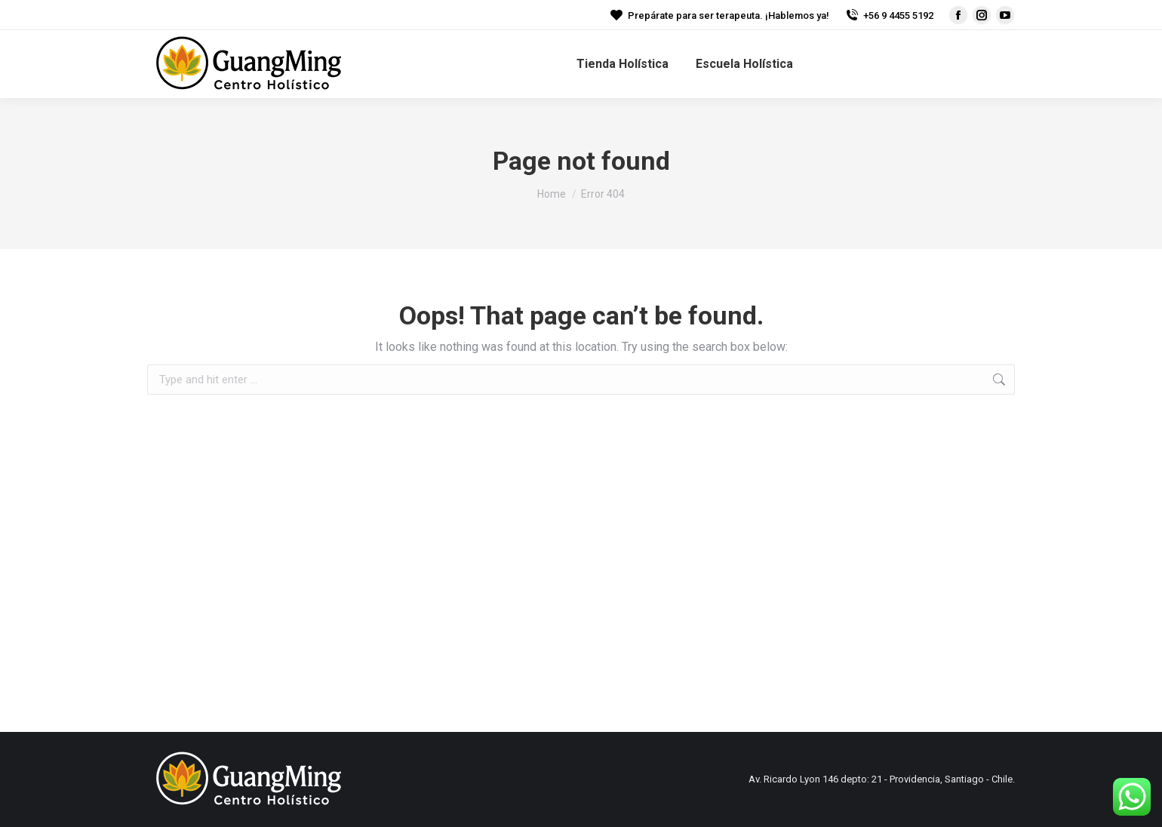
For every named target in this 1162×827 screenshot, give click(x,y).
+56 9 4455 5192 (888, 15)
